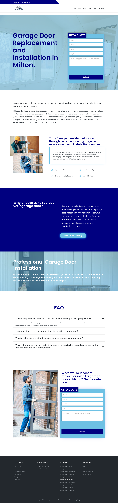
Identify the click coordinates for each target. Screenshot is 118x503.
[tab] (59, 318)
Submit (86, 77)
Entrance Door (18, 466)
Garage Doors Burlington (67, 471)
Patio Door (17, 469)
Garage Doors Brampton (67, 469)
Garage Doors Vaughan (67, 490)
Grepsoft (79, 500)
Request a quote (88, 471)
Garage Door (18, 477)
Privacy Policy (87, 474)
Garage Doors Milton (66, 479)
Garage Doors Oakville (66, 485)
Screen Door (17, 474)
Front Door (17, 479)
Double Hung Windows (43, 469)
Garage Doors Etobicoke (67, 474)
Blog (84, 466)
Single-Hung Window (43, 466)
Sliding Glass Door (19, 471)
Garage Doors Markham (67, 477)
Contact (85, 469)
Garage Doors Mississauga (68, 482)
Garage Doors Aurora (66, 466)
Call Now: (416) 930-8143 (25, 2)
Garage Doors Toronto (66, 487)
